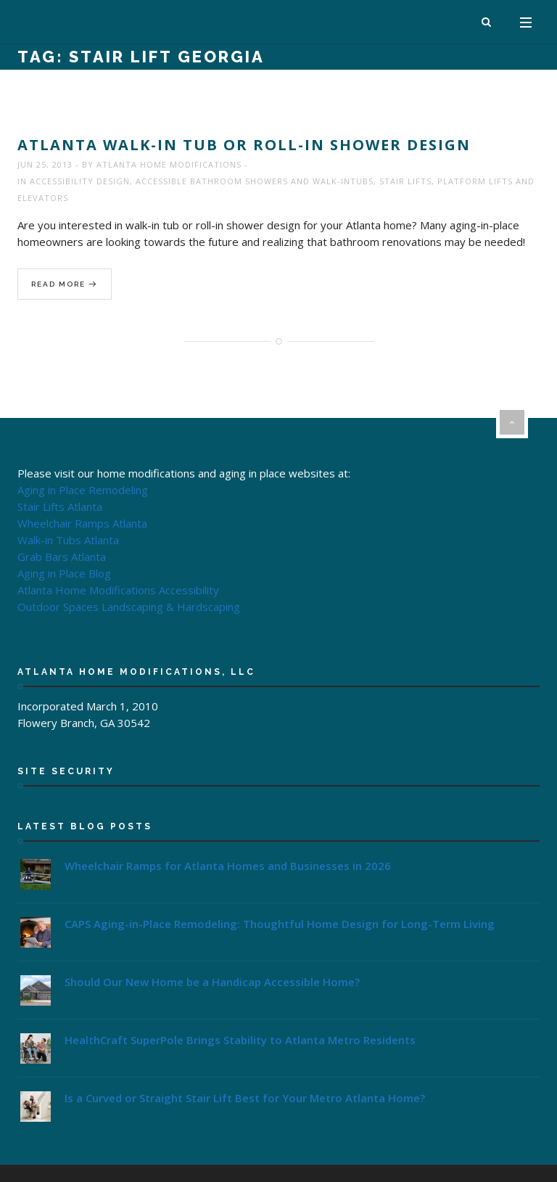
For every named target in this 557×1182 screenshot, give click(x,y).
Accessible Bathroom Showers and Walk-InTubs (255, 181)
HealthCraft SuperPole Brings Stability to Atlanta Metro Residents (240, 1040)
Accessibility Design (80, 181)
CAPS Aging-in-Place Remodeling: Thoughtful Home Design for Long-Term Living (280, 923)
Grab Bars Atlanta (61, 556)
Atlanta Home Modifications (169, 164)
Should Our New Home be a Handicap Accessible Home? (212, 981)
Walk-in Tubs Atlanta (68, 540)
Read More (64, 285)
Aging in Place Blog (64, 573)
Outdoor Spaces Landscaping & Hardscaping (128, 606)
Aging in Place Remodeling (82, 490)
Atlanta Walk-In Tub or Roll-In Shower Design (244, 145)
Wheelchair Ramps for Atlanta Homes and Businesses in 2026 (228, 865)
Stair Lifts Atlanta (59, 506)
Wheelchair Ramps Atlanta (82, 523)
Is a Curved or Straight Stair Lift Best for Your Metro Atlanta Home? (245, 1098)
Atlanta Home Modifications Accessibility (118, 590)
